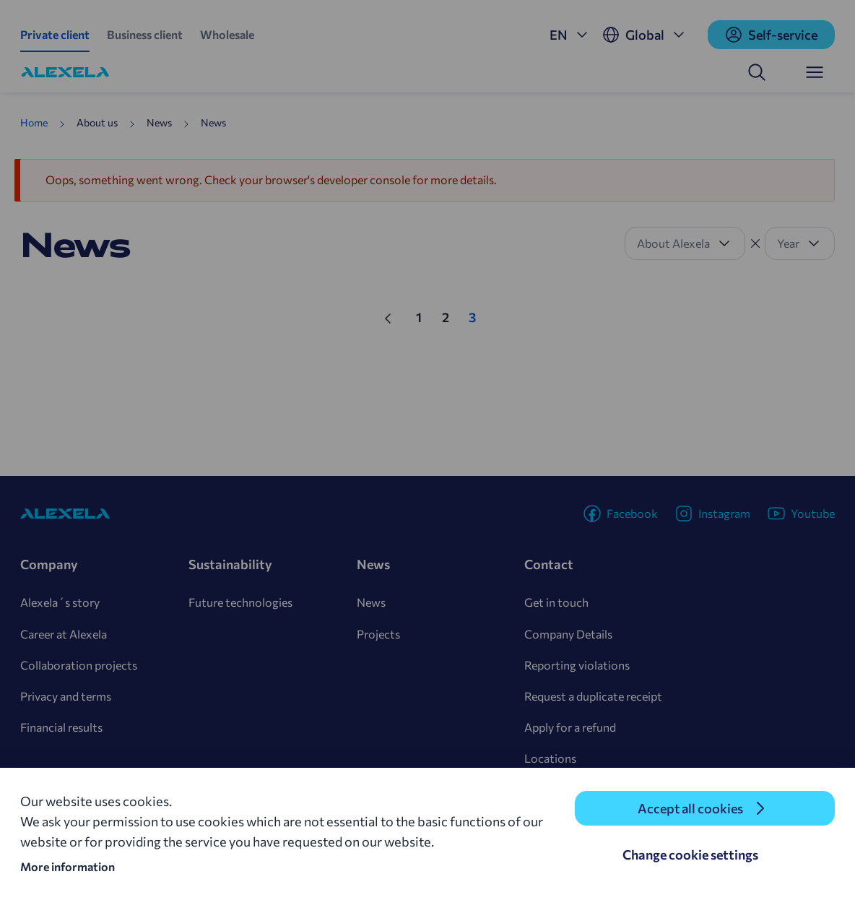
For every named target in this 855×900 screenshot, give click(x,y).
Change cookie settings (690, 854)
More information (67, 866)
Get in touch (556, 602)
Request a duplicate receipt (593, 696)
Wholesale (227, 34)
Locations (550, 758)
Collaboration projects (78, 665)
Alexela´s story (60, 602)
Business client (145, 34)
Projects (378, 634)
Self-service (771, 34)
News (371, 602)
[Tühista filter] (755, 243)
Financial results (61, 727)
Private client (55, 34)
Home (34, 122)
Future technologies (240, 602)
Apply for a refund (570, 727)
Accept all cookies (690, 808)
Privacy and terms (65, 696)
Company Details (568, 634)
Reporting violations (577, 665)
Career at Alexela (63, 634)
